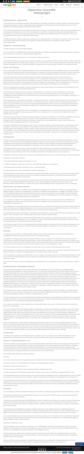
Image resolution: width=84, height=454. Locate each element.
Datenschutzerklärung (19, 447)
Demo (13, 1)
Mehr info (59, 452)
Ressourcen (68, 4)
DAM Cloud (26, 1)
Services (56, 4)
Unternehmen (77, 4)
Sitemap (5, 447)
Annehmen (64, 452)
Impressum (10, 447)
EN (64, 1)
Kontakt (27, 447)
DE (66, 1)
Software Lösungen (48, 4)
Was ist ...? (39, 4)
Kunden (62, 4)
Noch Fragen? (79, 443)
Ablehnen (71, 452)
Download (19, 1)
